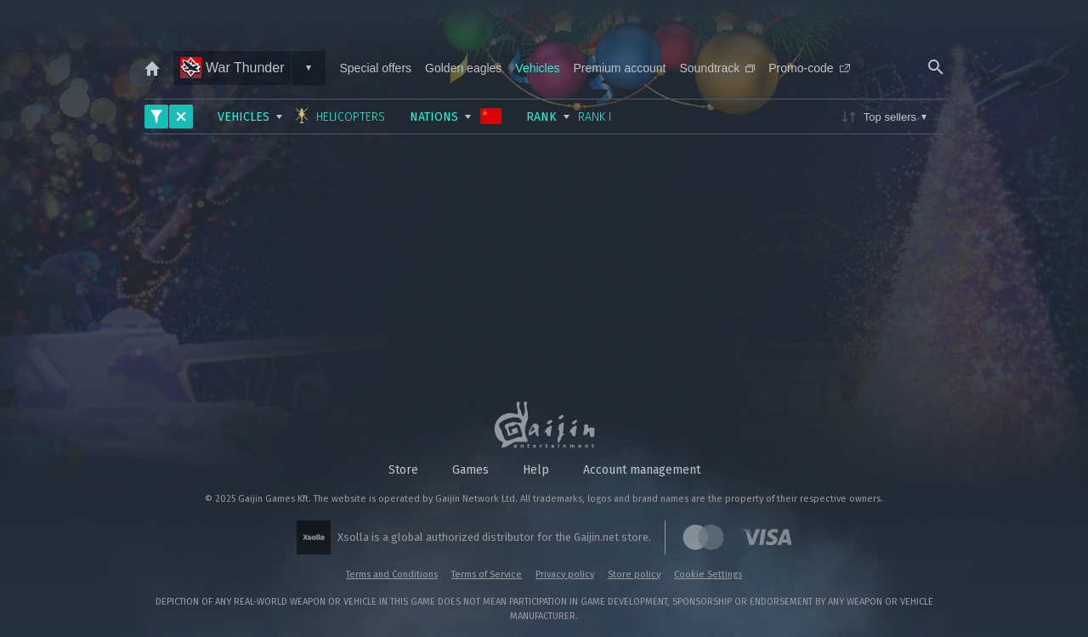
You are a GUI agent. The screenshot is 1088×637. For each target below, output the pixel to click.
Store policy (634, 574)
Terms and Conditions (392, 574)
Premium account (620, 68)
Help (536, 470)
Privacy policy (565, 574)
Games (470, 470)
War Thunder (232, 67)
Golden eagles (463, 68)
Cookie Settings (708, 574)
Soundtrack (717, 68)
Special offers (375, 68)
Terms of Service (486, 574)
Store (403, 470)
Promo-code (808, 68)
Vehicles (537, 68)
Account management (641, 470)
